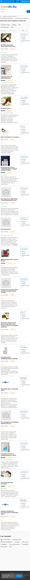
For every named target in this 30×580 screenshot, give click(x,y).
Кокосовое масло (6, 229)
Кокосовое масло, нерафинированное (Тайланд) (9, 358)
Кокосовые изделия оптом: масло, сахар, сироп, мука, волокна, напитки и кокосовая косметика (9, 325)
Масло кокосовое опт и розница (10, 137)
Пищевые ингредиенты (6, 542)
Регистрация (26, 1)
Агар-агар (17, 542)
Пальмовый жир (5, 27)
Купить (12, 48)
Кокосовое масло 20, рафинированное (6, 77)
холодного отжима (5, 24)
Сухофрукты (4, 544)
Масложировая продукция (7, 18)
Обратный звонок (25, 40)
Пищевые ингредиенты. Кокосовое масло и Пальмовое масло (9, 512)
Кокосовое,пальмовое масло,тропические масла (8, 45)
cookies (11, 574)
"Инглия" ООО (24, 33)
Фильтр (13, 30)
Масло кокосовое (6, 108)
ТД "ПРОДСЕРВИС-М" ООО (25, 97)
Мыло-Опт (22, 126)
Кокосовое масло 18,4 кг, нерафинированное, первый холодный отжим (9, 169)
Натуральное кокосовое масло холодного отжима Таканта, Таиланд (9, 291)
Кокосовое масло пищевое (21, 18)
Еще (12, 27)
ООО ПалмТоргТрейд (24, 187)
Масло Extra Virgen (5, 539)
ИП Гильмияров (23, 278)
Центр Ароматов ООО (24, 411)
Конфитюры (25, 544)
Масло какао (4, 546)
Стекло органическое (14, 544)
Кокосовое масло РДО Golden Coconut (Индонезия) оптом (9, 199)
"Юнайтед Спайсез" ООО (25, 156)
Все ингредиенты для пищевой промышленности (9, 422)
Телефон (24, 38)
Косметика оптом (17, 539)
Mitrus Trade (23, 311)
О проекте (11, 573)
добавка (14, 24)
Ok (19, 576)
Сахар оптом (25, 542)
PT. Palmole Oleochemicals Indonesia (24, 248)
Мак (20, 24)
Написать (24, 37)
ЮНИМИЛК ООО (24, 218)
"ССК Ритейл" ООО (25, 65)
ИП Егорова (23, 346)
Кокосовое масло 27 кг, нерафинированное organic (8, 454)
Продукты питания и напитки (9, 16)
